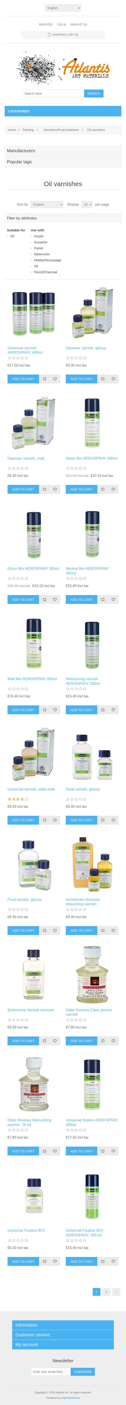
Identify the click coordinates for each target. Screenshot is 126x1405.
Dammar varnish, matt (26, 458)
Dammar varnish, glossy (86, 348)
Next (116, 1292)
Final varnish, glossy (83, 789)
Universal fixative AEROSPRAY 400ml (92, 1122)
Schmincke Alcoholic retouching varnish (83, 902)
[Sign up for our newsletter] (51, 1372)
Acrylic (39, 236)
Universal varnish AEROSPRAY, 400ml (25, 350)
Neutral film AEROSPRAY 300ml (87, 570)
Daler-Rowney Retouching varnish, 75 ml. (29, 1122)
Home (12, 130)
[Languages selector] (63, 8)
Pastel (38, 248)
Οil (12, 236)
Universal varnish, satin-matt (31, 789)
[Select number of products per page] (86, 204)
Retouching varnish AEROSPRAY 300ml (83, 681)
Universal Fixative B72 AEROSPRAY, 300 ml (84, 1232)
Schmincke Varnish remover (31, 1010)
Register (46, 24)
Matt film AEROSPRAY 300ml (32, 679)
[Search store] (53, 94)
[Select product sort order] (47, 204)
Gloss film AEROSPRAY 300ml (91, 458)
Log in (61, 24)
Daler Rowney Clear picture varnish (89, 1012)
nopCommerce (70, 1397)
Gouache (40, 242)
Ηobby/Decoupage (47, 260)
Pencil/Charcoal (45, 272)
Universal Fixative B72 (26, 1230)
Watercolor (42, 254)
